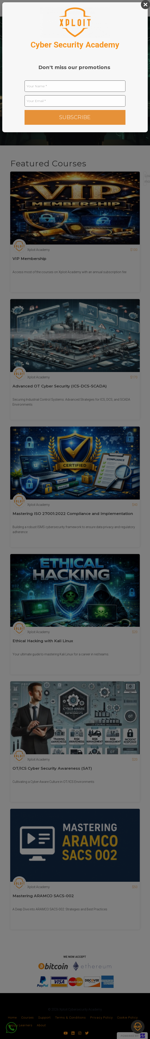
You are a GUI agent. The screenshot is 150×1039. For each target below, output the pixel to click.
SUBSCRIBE (75, 117)
